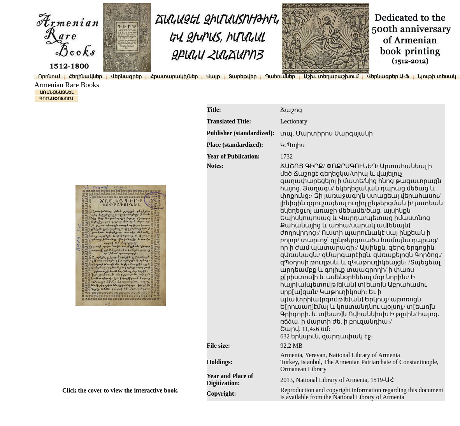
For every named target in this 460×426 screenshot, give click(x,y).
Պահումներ (280, 76)
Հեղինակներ (85, 76)
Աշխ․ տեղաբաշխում (331, 76)
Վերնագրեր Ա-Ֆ (388, 76)
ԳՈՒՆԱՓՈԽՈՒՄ (56, 98)
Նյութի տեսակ (437, 76)
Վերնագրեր (126, 76)
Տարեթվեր (242, 76)
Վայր (213, 76)
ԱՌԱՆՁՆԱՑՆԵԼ (57, 92)
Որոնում (49, 76)
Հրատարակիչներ (174, 76)
